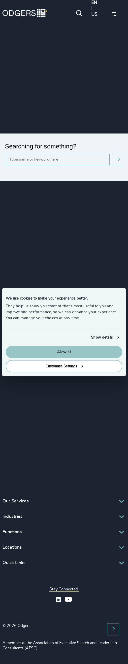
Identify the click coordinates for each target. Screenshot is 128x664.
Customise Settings (64, 366)
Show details (102, 337)
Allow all (64, 352)
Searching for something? (40, 146)
